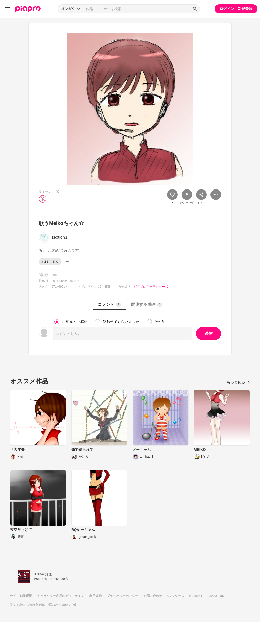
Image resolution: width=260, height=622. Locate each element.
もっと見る (238, 382)
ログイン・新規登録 (236, 9)
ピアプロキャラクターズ (151, 286)
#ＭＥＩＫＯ (50, 261)
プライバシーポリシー (122, 596)
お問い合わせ (152, 596)
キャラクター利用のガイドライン (60, 596)
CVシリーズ (175, 596)
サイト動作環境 (21, 596)
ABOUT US (216, 596)
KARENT (196, 596)
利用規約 (95, 596)
